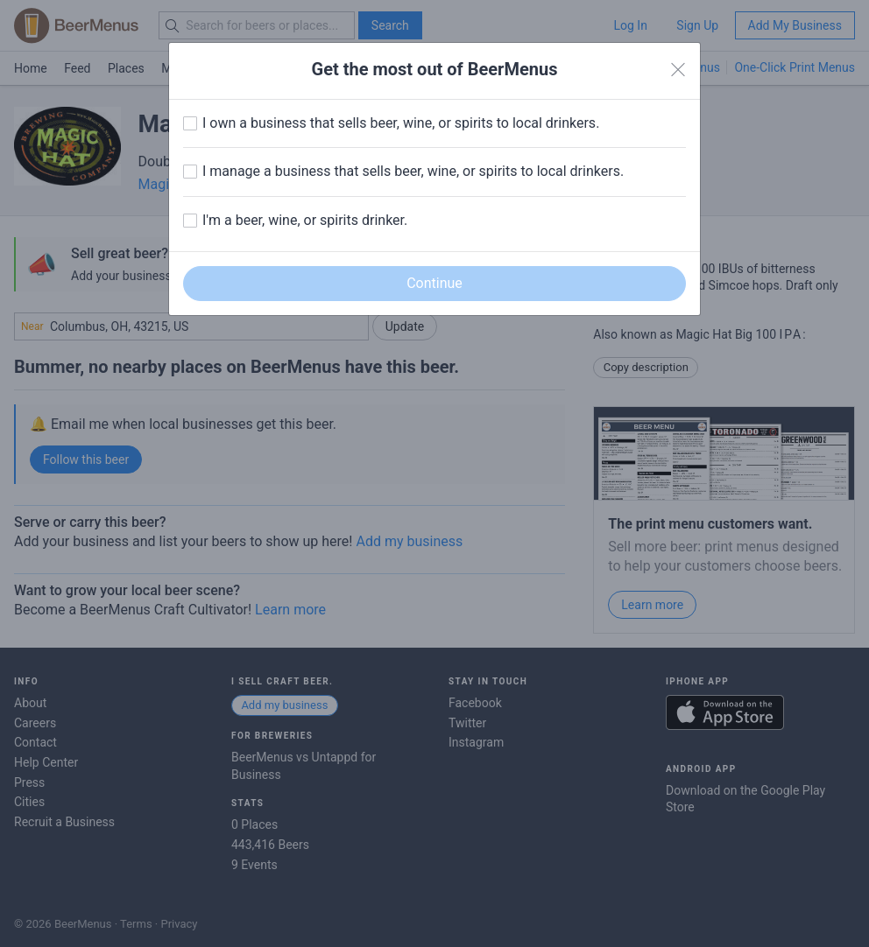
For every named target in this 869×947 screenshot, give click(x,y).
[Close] (678, 70)
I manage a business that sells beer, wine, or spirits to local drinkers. (413, 171)
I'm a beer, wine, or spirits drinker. (304, 220)
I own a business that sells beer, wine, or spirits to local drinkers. (400, 123)
